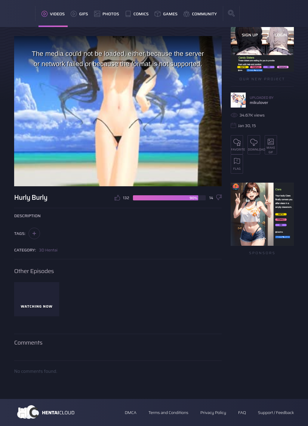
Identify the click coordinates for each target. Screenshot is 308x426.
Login (281, 35)
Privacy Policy (213, 412)
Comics (137, 14)
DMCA (131, 412)
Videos (53, 14)
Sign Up (250, 35)
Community (200, 14)
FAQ (242, 412)
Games (166, 14)
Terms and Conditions (168, 412)
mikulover (259, 102)
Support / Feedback (276, 412)
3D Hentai (48, 250)
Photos (106, 14)
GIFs (79, 14)
